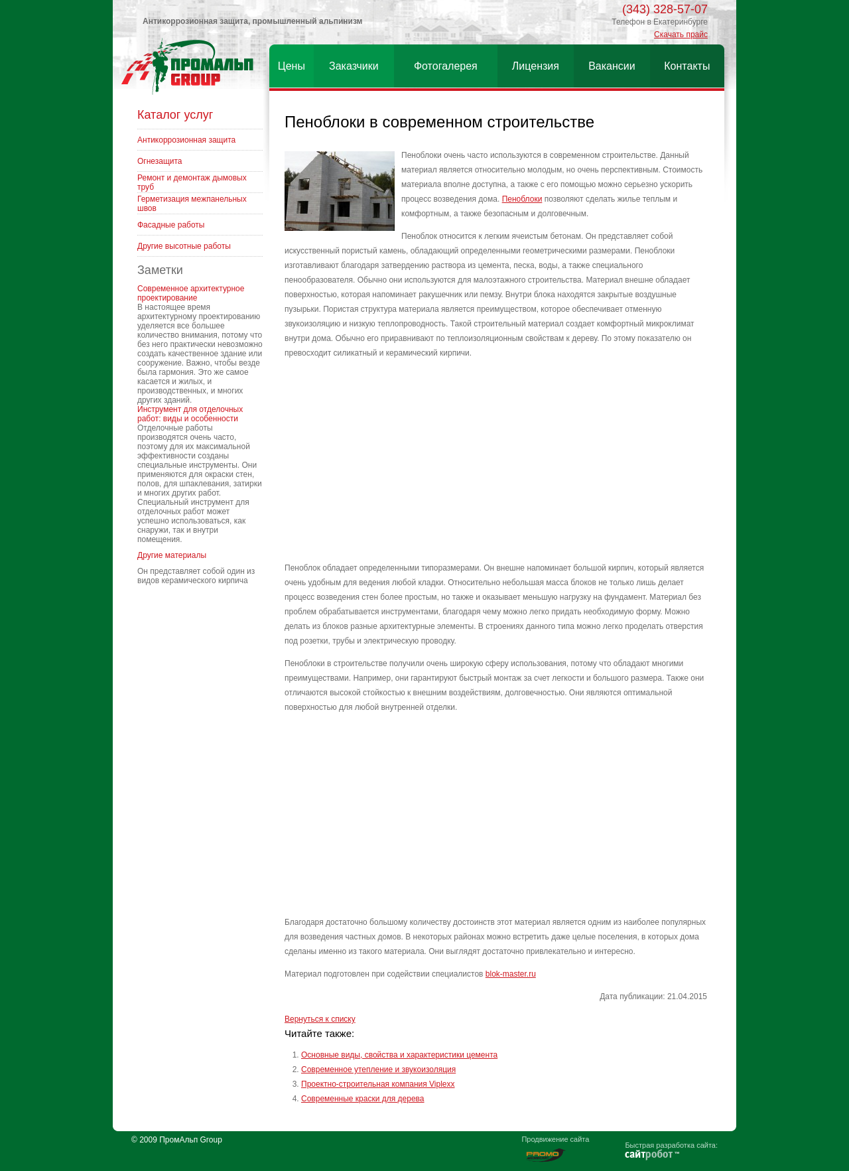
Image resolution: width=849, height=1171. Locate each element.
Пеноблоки (522, 199)
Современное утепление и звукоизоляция (378, 1069)
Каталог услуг (175, 114)
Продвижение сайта (555, 1139)
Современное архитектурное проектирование (190, 293)
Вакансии (611, 66)
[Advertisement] (496, 461)
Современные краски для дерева (362, 1098)
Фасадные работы (170, 225)
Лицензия (535, 66)
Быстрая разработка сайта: (671, 1145)
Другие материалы (171, 555)
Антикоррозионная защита (186, 140)
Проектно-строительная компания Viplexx (378, 1084)
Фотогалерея (446, 66)
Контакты (687, 66)
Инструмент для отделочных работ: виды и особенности (190, 414)
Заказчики (354, 66)
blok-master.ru (511, 974)
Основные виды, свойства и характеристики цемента (399, 1055)
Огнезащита (159, 161)
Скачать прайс (681, 34)
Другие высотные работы (184, 246)
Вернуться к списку (320, 1019)
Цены (291, 66)
